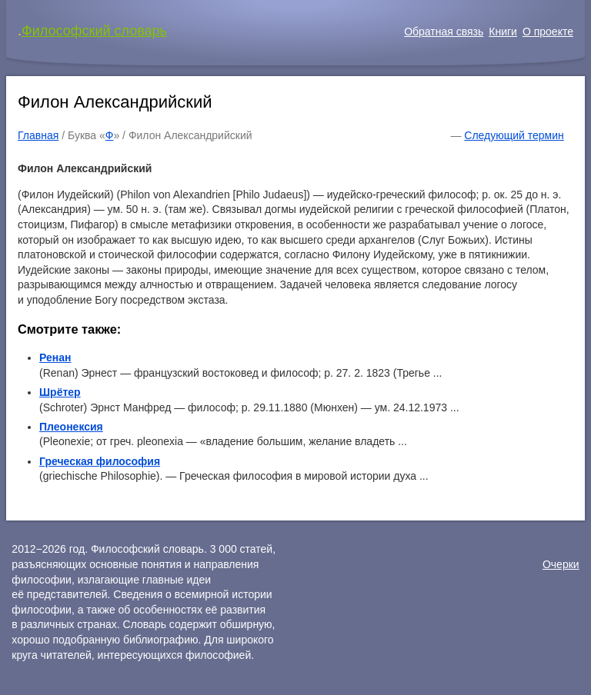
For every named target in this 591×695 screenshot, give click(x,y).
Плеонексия (71, 427)
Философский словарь (94, 30)
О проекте (548, 31)
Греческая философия (99, 461)
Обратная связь (443, 31)
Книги (503, 31)
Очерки (561, 564)
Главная (38, 135)
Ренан (55, 357)
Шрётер (60, 392)
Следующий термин (513, 135)
